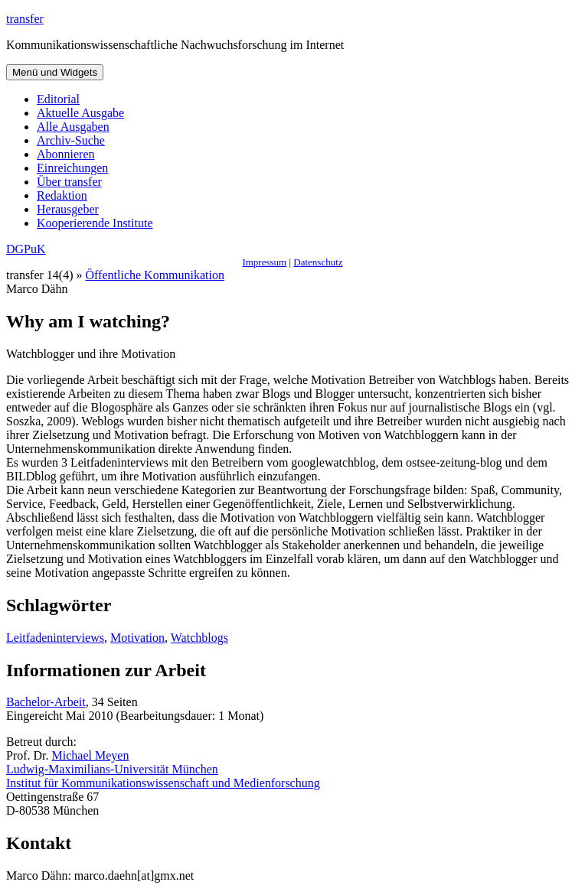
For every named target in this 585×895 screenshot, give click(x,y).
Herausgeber (68, 209)
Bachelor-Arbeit (46, 701)
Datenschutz (317, 262)
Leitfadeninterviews (55, 637)
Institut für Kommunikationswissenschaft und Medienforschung (163, 782)
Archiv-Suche (71, 140)
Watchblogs (199, 637)
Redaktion (62, 195)
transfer (25, 18)
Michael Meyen (90, 755)
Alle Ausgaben (73, 126)
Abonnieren (66, 154)
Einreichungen (72, 167)
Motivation (137, 637)
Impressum (264, 262)
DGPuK (26, 248)
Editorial (58, 99)
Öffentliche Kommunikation (155, 275)
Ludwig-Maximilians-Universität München (112, 769)
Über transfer (69, 181)
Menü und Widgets (54, 72)
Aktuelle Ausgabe (80, 112)
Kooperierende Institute (95, 222)
